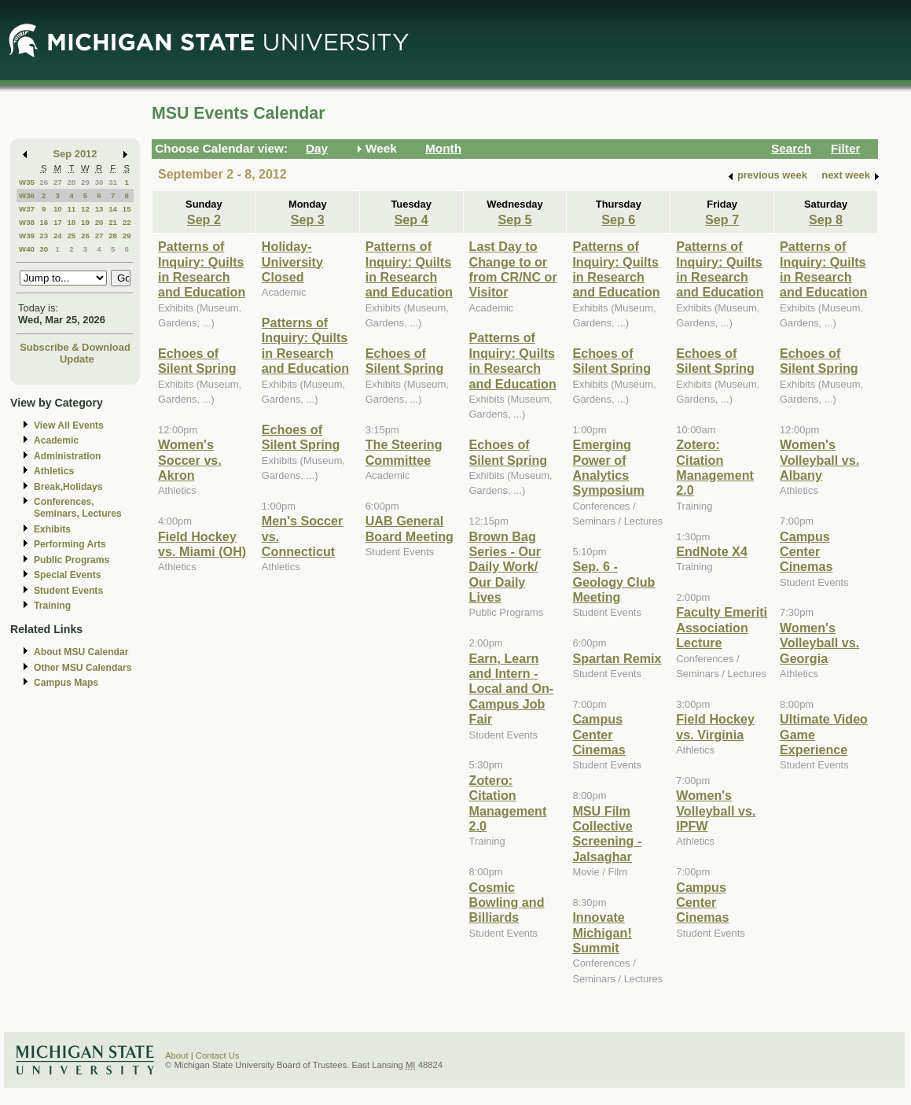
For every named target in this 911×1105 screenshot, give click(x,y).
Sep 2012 (75, 154)
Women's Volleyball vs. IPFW (715, 810)
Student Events (68, 590)
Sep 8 (826, 219)
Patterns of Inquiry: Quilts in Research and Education (201, 269)
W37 (27, 208)
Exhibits (52, 529)
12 (85, 208)
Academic (56, 440)
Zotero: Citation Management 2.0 (508, 803)
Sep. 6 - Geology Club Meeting (613, 581)
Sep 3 (308, 219)
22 (127, 222)
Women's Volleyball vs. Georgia (819, 643)
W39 (27, 235)
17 (57, 222)
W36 (27, 195)
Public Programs (71, 559)
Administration (67, 456)
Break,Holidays (68, 486)
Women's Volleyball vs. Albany (819, 459)
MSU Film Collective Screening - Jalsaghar (606, 834)
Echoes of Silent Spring (197, 360)
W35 (27, 182)
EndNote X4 (712, 551)
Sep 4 (411, 219)
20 (99, 222)
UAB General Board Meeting (410, 528)
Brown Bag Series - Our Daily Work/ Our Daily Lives (505, 567)
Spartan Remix (616, 658)
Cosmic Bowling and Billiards (507, 902)
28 (71, 182)
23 (43, 235)
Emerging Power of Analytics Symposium (608, 467)
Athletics (54, 471)
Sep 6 (618, 219)
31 (112, 182)
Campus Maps (66, 682)
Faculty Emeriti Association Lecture (721, 627)
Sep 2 (204, 219)
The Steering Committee (404, 451)
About (177, 1055)
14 (112, 208)
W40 (27, 249)
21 (112, 222)
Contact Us (218, 1055)
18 (71, 222)
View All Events (69, 425)
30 (99, 182)
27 (57, 182)
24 (57, 235)
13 (99, 208)
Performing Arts (70, 544)
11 (71, 208)
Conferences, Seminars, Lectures (78, 507)
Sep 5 (514, 219)
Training (52, 605)
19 (85, 222)
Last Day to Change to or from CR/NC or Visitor (513, 269)
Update (77, 359)
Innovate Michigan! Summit (601, 932)
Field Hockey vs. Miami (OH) (202, 543)
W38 (27, 222)
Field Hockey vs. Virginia (715, 726)
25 (71, 235)
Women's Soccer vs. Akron (190, 459)
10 (57, 208)
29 (85, 182)
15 (127, 208)
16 (43, 222)
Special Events (67, 574)
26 (43, 182)
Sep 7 (722, 219)
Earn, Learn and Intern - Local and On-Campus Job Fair (511, 689)
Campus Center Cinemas (598, 734)
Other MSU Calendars (83, 667)
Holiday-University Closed (292, 261)
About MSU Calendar (81, 651)
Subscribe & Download (75, 347)
